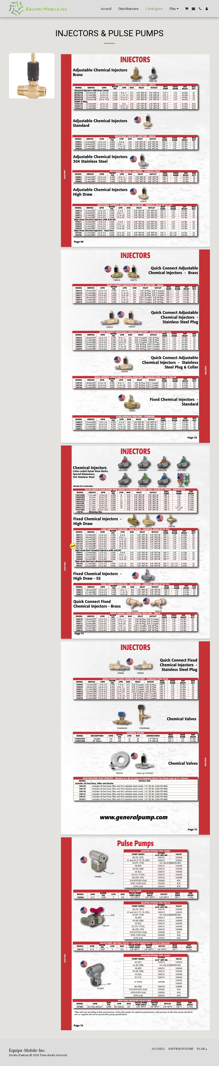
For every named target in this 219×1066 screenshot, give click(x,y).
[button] (186, 8)
